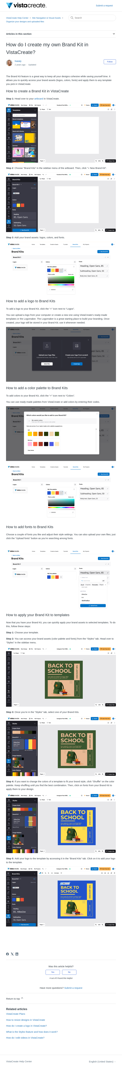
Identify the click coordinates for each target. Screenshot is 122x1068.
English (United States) (102, 1061)
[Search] (92, 18)
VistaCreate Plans (15, 1013)
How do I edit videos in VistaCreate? (25, 1037)
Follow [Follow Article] (110, 62)
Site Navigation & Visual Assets (46, 18)
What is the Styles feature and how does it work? (32, 1031)
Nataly (18, 61)
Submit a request (104, 5)
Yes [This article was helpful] (52, 972)
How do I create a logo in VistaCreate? (26, 1025)
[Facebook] (7, 954)
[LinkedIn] (16, 954)
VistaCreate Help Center (17, 18)
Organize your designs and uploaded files (25, 21)
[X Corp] (12, 954)
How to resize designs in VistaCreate (25, 1019)
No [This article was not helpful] (69, 972)
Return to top (15, 998)
